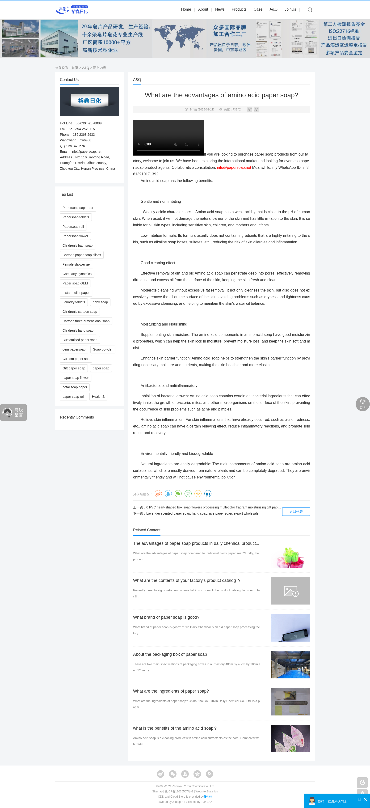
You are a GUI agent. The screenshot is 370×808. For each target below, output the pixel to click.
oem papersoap (74, 349)
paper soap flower (76, 378)
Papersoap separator (78, 208)
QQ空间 (198, 493)
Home (186, 9)
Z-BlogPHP (179, 802)
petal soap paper (75, 387)
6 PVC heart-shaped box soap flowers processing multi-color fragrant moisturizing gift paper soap (217, 507)
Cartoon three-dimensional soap (86, 321)
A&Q (273, 9)
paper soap (101, 368)
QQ (168, 493)
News (220, 9)
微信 (178, 493)
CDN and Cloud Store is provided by (185, 796)
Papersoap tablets (76, 217)
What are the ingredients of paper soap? (171, 691)
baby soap (100, 302)
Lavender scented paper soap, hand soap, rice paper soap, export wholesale (202, 513)
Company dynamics (77, 274)
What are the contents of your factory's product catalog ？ (187, 580)
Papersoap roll (73, 226)
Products (239, 9)
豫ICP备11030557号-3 (179, 791)
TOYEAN (207, 802)
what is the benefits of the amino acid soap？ (175, 728)
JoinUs (290, 9)
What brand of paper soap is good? (166, 617)
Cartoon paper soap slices (82, 255)
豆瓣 (188, 493)
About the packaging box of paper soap (170, 654)
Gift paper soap (74, 368)
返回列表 (296, 511)
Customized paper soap (80, 340)
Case (258, 9)
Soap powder (103, 349)
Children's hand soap (78, 330)
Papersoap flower (75, 236)
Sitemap (157, 791)
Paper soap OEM (75, 283)
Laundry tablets (74, 302)
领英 (207, 493)
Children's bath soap (77, 245)
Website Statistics (207, 791)
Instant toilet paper (76, 293)
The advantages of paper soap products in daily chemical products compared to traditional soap (223, 543)
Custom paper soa (76, 359)
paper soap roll (73, 396)
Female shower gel (76, 264)
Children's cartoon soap (80, 311)
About (203, 9)
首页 (75, 68)
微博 (158, 493)
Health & (98, 396)
